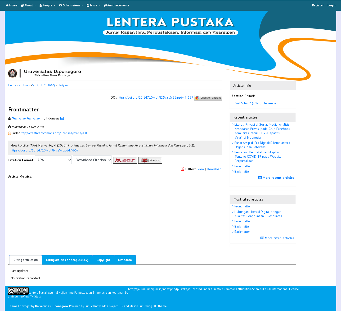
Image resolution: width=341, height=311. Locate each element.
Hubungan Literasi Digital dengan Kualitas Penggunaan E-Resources (257, 214)
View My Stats (32, 296)
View (200, 169)
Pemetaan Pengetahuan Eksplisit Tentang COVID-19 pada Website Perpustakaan (257, 156)
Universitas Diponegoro (51, 306)
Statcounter (15, 296)
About (27, 5)
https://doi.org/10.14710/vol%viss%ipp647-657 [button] (45, 150)
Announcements (116, 5)
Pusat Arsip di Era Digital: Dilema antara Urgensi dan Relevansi (261, 145)
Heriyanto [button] (64, 85)
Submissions (70, 5)
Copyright (103, 260)
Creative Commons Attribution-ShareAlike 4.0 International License (255, 289)
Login (331, 5)
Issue (92, 5)
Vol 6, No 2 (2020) (43, 85)
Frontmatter (242, 166)
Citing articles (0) (25, 260)
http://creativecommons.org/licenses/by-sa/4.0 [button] (54, 133)
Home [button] (12, 85)
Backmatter (241, 171)
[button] (10, 133)
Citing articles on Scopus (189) (67, 260)
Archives (24, 85)
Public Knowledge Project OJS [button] (104, 306)
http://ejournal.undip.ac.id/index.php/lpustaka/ (158, 289)
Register (318, 5)
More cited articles (278, 238)
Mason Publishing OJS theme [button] (148, 306)
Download (214, 169)
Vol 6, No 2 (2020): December (256, 103)
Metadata (125, 260)
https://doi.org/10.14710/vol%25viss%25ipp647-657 (155, 98)
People (46, 5)
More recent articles (277, 177)
